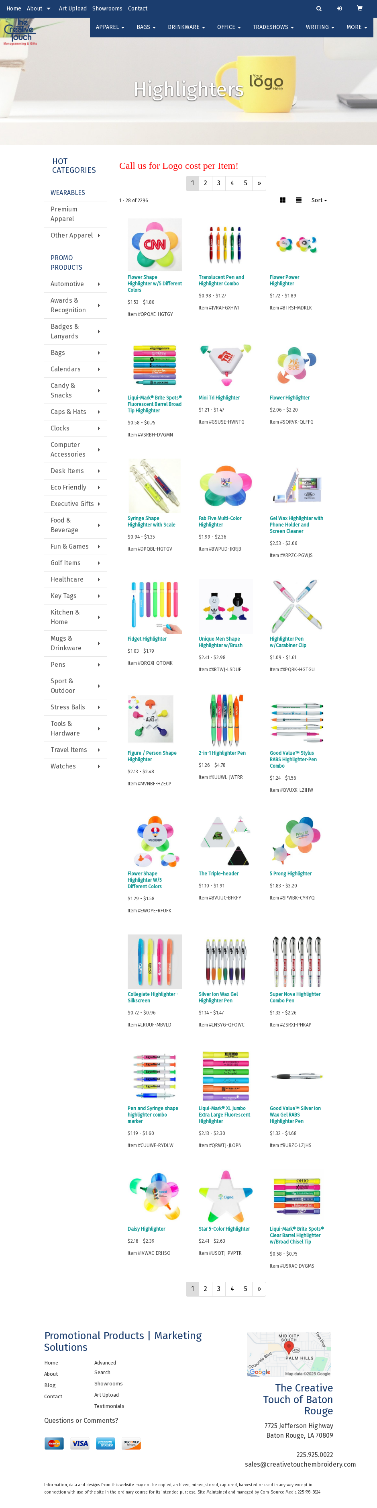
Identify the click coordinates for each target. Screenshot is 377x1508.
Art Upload (73, 8)
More (356, 32)
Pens (58, 664)
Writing (320, 32)
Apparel (110, 32)
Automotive (67, 284)
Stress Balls (68, 707)
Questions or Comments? (81, 1420)
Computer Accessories (68, 449)
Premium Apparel (64, 214)
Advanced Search (105, 1367)
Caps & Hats (68, 412)
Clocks (60, 428)
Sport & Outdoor (63, 686)
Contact (137, 8)
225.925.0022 (315, 1455)
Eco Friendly (68, 487)
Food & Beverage (64, 525)
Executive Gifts (72, 504)
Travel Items (69, 750)
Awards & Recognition (68, 305)
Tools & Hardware (65, 728)
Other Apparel (72, 235)
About (34, 8)
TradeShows (273, 32)
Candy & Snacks (63, 390)
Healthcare (67, 579)
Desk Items (67, 471)
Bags (146, 32)
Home (13, 8)
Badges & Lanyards (65, 331)
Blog (50, 1385)
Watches (63, 766)
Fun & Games (70, 546)
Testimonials (109, 1406)
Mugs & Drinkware (66, 643)
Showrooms (107, 8)
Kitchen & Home (65, 617)
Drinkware (186, 32)
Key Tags (64, 596)
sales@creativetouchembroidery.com (300, 1464)
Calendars (66, 369)
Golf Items (66, 563)
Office (229, 32)
